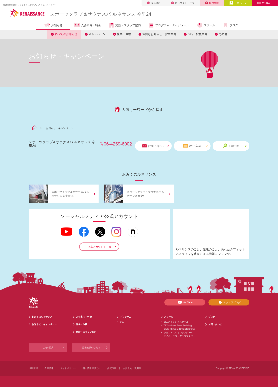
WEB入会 (265, 3)
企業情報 (49, 368)
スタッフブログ (228, 302)
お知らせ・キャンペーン (44, 324)
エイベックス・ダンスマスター (179, 336)
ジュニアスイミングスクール (178, 332)
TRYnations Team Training (178, 325)
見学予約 (235, 145)
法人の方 (153, 3)
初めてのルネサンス (42, 316)
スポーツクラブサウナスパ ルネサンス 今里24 (100, 14)
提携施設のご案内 (91, 347)
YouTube (184, 302)
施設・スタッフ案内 (124, 25)
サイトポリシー (68, 368)
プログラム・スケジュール (168, 25)
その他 (223, 34)
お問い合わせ (155, 146)
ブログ (230, 25)
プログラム (125, 316)
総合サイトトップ (183, 3)
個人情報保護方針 (92, 368)
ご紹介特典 (48, 347)
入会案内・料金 (87, 25)
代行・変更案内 (197, 34)
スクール (206, 25)
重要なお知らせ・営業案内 (159, 34)
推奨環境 (111, 368)
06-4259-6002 (118, 143)
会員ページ (238, 3)
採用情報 (212, 3)
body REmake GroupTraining (179, 329)
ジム (121, 322)
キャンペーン (97, 34)
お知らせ (53, 25)
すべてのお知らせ (66, 34)
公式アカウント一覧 (99, 246)
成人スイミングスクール (176, 322)
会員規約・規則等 (132, 368)
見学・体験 (124, 34)
